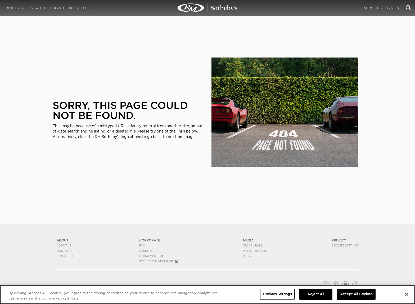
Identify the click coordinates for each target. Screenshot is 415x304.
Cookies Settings (345, 245)
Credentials (252, 245)
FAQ (142, 245)
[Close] (406, 294)
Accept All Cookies (356, 294)
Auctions (16, 8)
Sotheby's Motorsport (158, 261)
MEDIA (248, 240)
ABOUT (63, 240)
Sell (87, 8)
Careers (145, 250)
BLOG (247, 256)
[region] (207, 294)
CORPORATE (149, 240)
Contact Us (65, 256)
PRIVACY (339, 240)
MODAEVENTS (151, 256)
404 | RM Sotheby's (207, 8)
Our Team (64, 250)
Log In (393, 8)
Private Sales (64, 8)
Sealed (38, 8)
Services (373, 8)
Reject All (316, 294)
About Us (64, 245)
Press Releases (255, 250)
